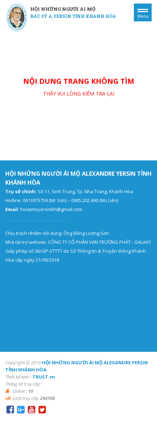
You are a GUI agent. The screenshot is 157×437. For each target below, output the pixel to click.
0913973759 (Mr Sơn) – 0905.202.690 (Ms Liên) (70, 200)
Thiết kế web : (18, 377)
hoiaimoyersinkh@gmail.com (51, 209)
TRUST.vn (43, 377)
